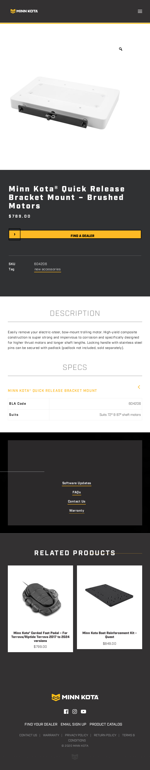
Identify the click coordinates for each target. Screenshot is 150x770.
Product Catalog (106, 724)
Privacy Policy (76, 735)
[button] (140, 11)
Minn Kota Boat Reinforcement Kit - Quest (109, 635)
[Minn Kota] (24, 11)
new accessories (48, 269)
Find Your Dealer (41, 724)
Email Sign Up (73, 724)
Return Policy (105, 735)
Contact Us (28, 735)
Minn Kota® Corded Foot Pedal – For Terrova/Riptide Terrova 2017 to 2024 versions (40, 637)
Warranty (51, 735)
